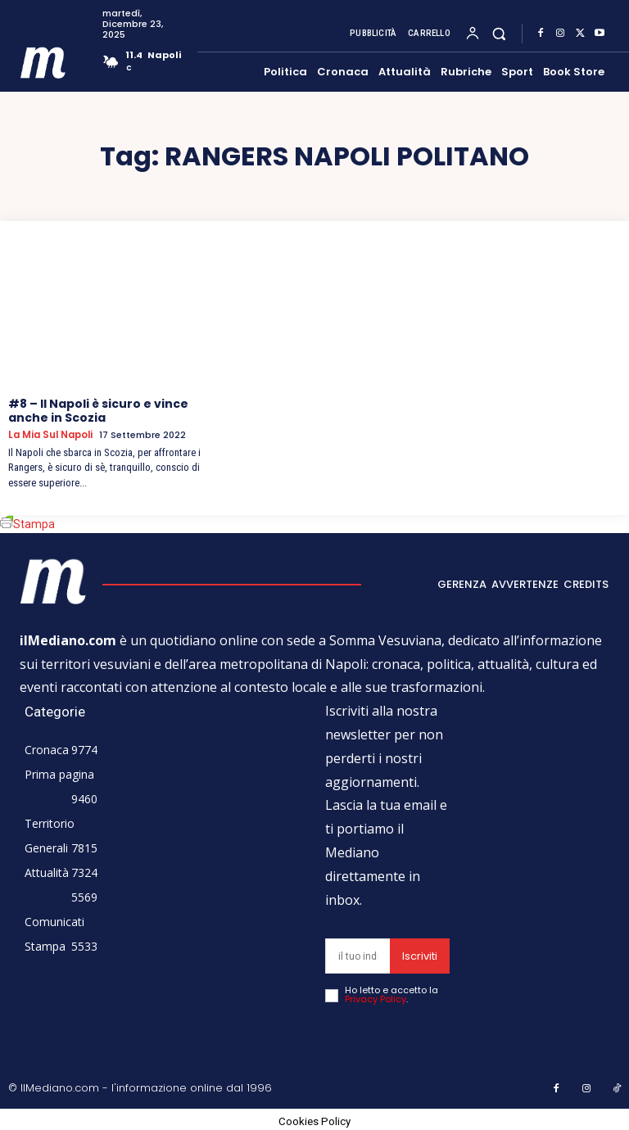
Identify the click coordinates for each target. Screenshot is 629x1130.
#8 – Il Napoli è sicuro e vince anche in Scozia (98, 411)
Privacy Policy (375, 998)
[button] (499, 33)
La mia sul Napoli (48, 435)
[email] (357, 955)
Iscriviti (419, 955)
